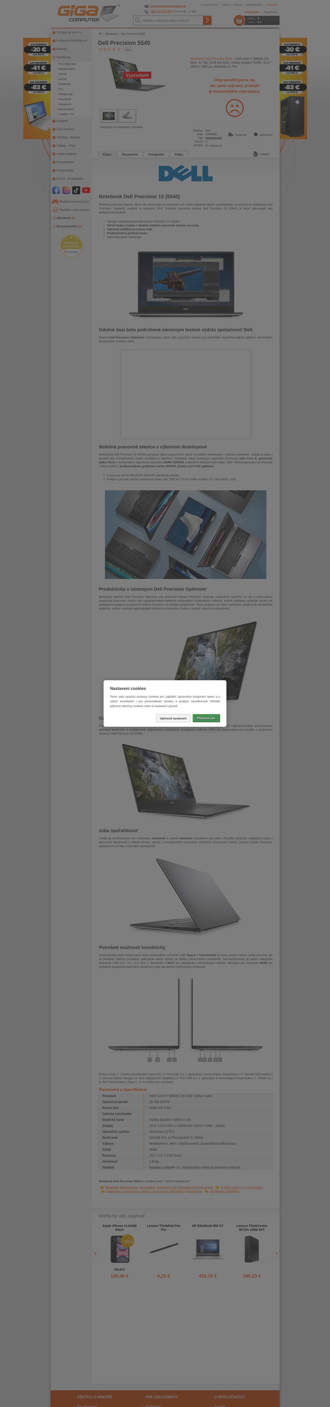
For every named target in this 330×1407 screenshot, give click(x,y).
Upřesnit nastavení (173, 718)
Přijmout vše (206, 718)
